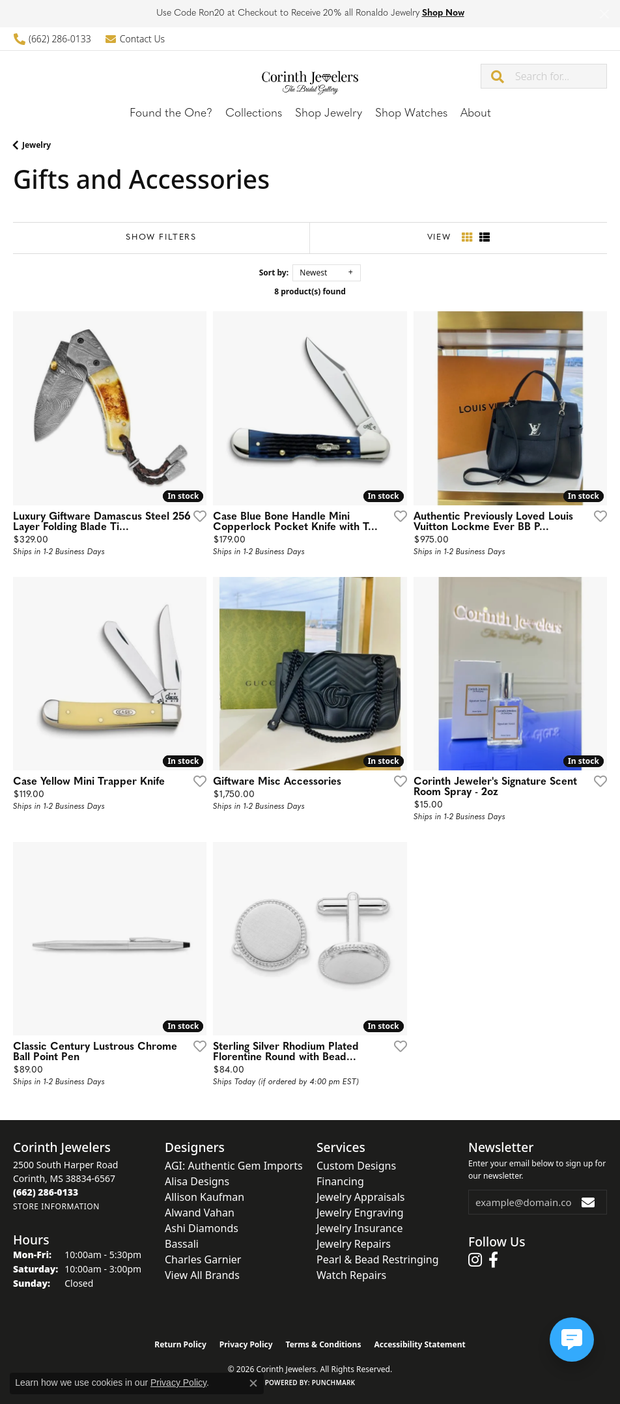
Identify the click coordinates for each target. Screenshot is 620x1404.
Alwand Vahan (199, 1212)
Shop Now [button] (443, 13)
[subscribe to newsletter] (588, 1202)
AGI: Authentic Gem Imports (234, 1165)
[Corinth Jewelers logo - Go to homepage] (310, 75)
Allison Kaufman (204, 1197)
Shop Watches (411, 113)
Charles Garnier (203, 1259)
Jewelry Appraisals (360, 1197)
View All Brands (202, 1275)
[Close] (604, 14)
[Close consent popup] (253, 1383)
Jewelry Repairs (354, 1244)
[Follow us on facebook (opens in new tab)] (493, 1260)
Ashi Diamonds (201, 1228)
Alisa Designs (197, 1181)
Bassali (182, 1244)
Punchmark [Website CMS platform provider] (334, 1382)
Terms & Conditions (323, 1344)
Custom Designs (356, 1165)
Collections (253, 113)
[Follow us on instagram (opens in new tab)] (475, 1260)
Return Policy (180, 1344)
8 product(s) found (310, 291)
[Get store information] (56, 1206)
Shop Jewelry (328, 113)
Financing (340, 1181)
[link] (52, 38)
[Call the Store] (45, 1192)
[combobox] (560, 76)
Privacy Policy (246, 1344)
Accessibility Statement (419, 1344)
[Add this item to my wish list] (196, 515)
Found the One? (171, 113)
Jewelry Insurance (359, 1228)
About (475, 113)
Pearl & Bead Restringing (378, 1259)
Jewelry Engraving (360, 1212)
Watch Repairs (351, 1275)
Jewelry (36, 144)
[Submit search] (498, 76)
